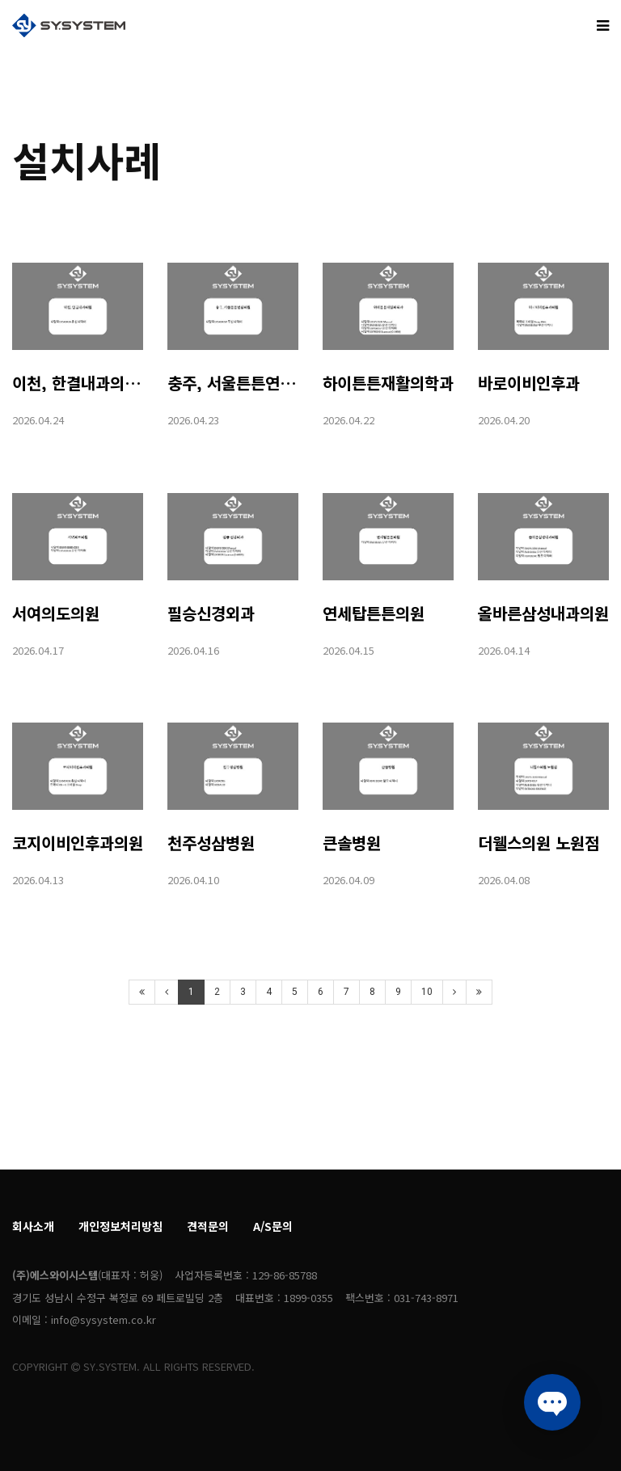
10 (427, 991)
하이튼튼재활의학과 (388, 382)
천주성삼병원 (211, 842)
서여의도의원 (55, 613)
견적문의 (208, 1226)
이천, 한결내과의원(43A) (97, 382)
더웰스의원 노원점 (538, 842)
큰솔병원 (352, 842)
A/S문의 (273, 1226)
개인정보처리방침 (120, 1226)
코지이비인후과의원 (77, 842)
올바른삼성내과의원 (543, 613)
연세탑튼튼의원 (374, 613)
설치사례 (86, 159)
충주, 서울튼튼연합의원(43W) (268, 382)
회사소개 (33, 1226)
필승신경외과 (211, 613)
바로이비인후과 (529, 382)
